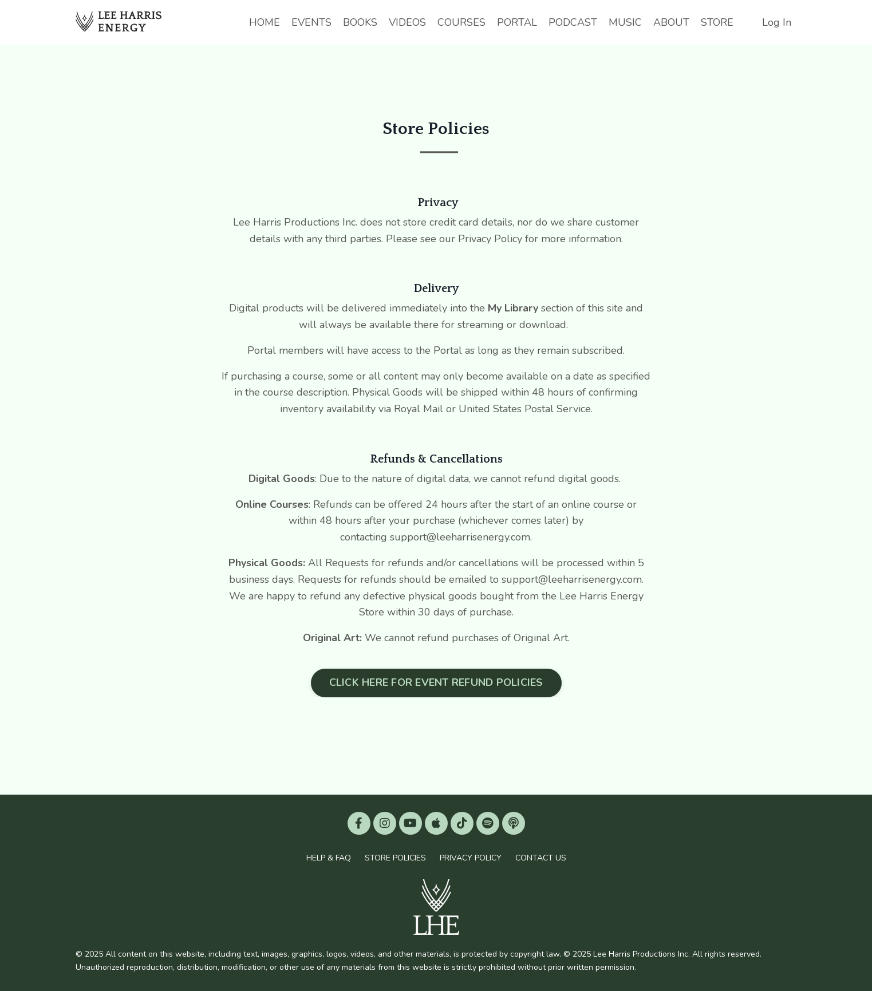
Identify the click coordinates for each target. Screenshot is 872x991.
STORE (717, 22)
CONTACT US (540, 857)
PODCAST (573, 22)
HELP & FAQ (328, 857)
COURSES (461, 22)
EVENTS (311, 22)
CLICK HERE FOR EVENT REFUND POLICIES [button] (436, 682)
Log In (776, 22)
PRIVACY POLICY (471, 857)
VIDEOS (407, 22)
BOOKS (360, 22)
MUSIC (625, 22)
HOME (264, 22)
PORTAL (517, 22)
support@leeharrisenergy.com (572, 579)
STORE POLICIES (395, 857)
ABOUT (671, 22)
